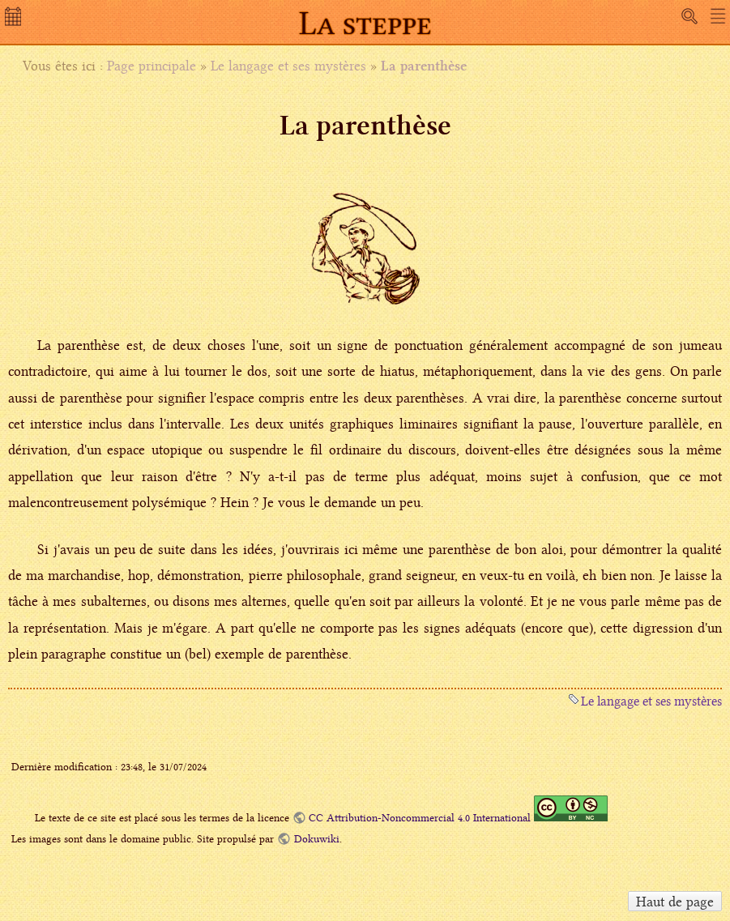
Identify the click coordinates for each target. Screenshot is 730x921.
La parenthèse (424, 66)
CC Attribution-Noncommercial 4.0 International (420, 818)
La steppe (365, 23)
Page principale (151, 66)
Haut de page (675, 901)
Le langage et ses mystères (288, 66)
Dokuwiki (316, 839)
